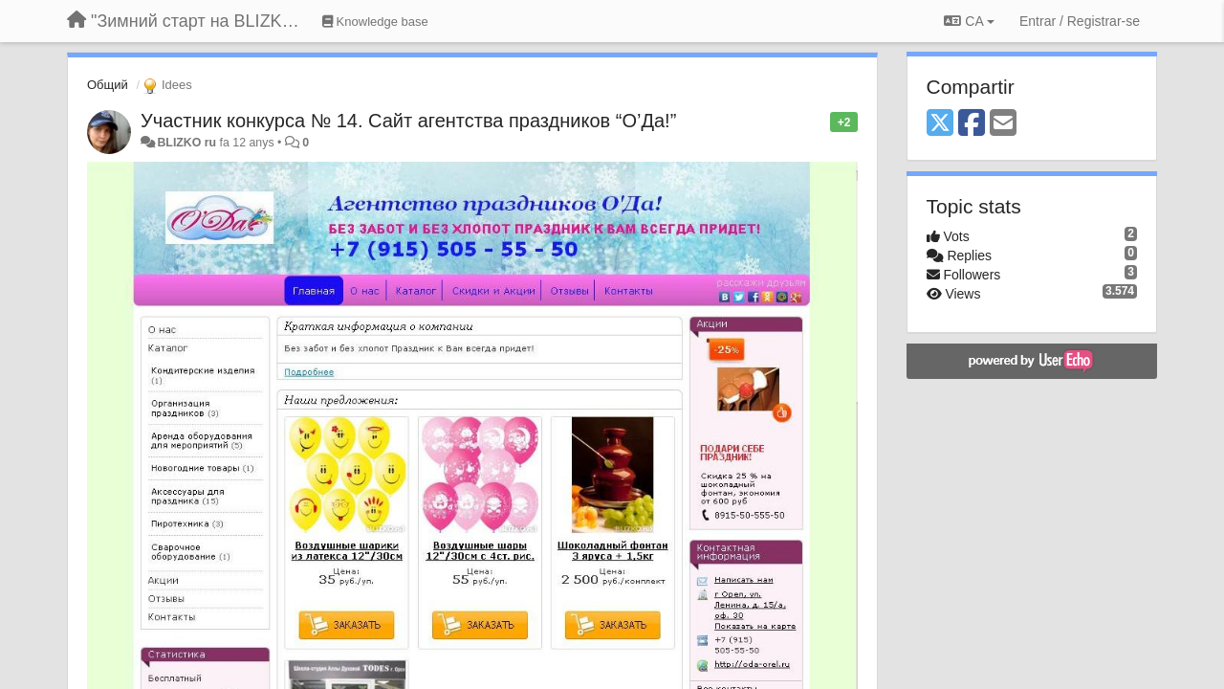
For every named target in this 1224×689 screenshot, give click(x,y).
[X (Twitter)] (940, 124)
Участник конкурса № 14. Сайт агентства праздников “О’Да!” (408, 120)
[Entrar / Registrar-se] (1080, 21)
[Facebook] (971, 124)
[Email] (1003, 124)
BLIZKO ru (188, 142)
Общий (107, 85)
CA (969, 21)
